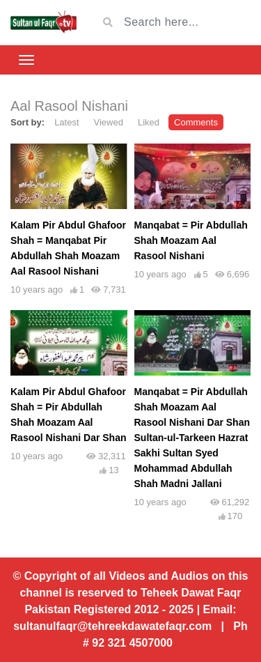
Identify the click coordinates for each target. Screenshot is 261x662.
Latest (66, 122)
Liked (148, 122)
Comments (196, 122)
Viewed (108, 122)
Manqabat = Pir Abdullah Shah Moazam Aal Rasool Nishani (191, 240)
